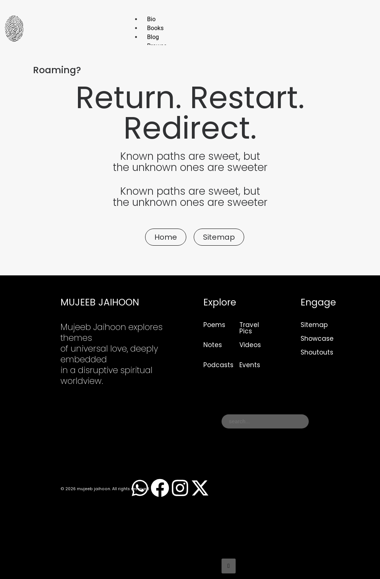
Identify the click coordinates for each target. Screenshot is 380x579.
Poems (214, 324)
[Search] (229, 566)
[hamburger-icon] (358, 18)
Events (249, 364)
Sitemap (314, 324)
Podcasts (218, 364)
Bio (151, 19)
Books (155, 28)
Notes (212, 344)
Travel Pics (249, 328)
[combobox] (265, 421)
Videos (250, 344)
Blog (153, 37)
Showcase (317, 338)
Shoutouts (317, 352)
